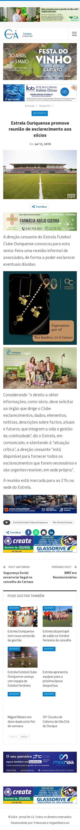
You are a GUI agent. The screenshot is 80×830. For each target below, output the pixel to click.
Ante (13, 737)
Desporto (39, 113)
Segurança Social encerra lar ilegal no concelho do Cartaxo (18, 578)
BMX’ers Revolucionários (65, 575)
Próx (25, 737)
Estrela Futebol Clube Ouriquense (30, 522)
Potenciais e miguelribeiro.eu (51, 823)
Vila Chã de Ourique (62, 522)
